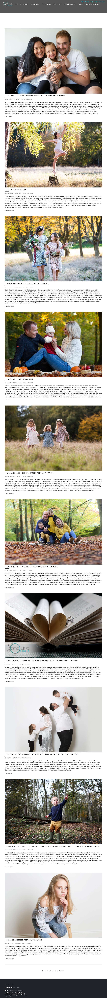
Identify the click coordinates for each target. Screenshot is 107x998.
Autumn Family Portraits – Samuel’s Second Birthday (33, 554)
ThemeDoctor (99, 995)
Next (61, 958)
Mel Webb (17, 86)
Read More (10, 104)
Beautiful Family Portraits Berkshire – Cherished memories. (36, 83)
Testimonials (46, 4)
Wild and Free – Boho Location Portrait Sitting (30, 460)
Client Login (57, 4)
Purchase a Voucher (69, 4)
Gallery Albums (35, 4)
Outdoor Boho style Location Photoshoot (28, 271)
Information (24, 4)
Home (4, 4)
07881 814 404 (85, 2)
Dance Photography (16, 177)
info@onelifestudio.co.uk (97, 2)
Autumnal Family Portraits (20, 366)
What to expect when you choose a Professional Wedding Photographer (42, 648)
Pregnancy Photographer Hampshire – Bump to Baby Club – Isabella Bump (43, 741)
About (10, 4)
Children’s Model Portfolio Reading (24, 927)
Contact (80, 4)
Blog (16, 4)
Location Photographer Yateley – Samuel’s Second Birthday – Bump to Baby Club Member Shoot (54, 833)
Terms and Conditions (92, 4)
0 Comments (29, 86)
